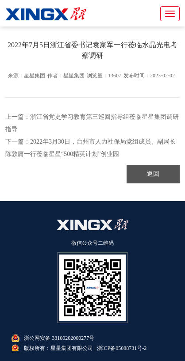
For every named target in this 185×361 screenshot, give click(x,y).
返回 (153, 174)
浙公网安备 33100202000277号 (59, 338)
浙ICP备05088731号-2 (122, 348)
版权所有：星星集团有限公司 (58, 348)
